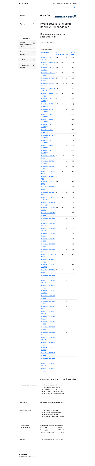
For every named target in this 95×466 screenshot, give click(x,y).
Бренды (75, 3)
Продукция (45, 52)
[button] (75, 7)
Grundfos (45, 15)
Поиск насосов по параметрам (60, 3)
